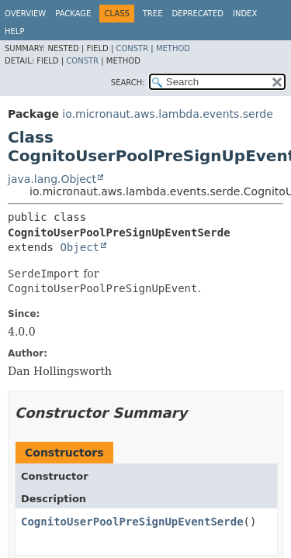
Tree (153, 13)
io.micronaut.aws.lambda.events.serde (167, 114)
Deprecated (197, 13)
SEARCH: (128, 82)
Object (79, 247)
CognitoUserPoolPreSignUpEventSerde (132, 521)
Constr (132, 48)
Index (245, 13)
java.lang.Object (52, 179)
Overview (25, 13)
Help (14, 31)
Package (73, 13)
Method (173, 48)
